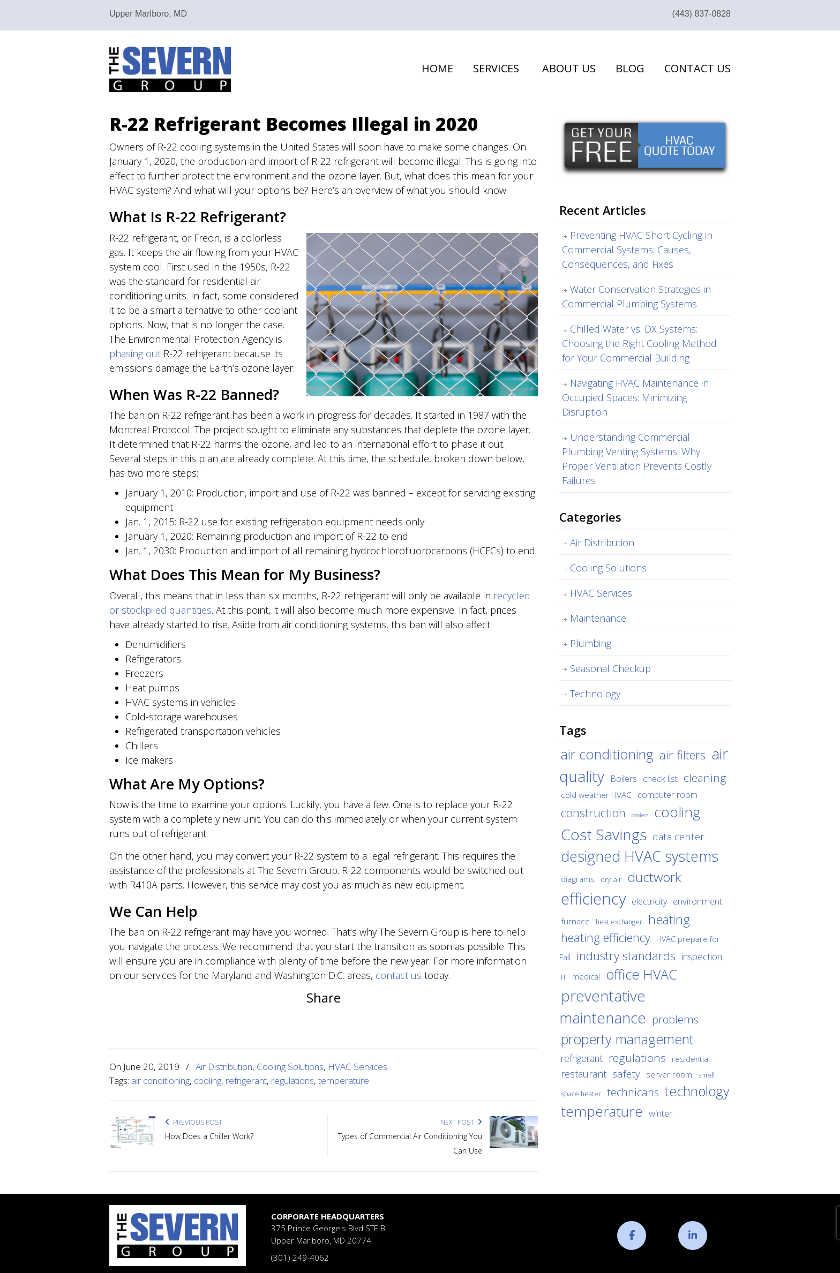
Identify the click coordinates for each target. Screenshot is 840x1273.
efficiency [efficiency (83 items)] (593, 898)
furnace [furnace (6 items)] (575, 921)
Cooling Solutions (290, 1066)
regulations (292, 1080)
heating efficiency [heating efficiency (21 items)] (605, 937)
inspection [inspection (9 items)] (701, 956)
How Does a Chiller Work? (209, 1136)
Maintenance (598, 618)
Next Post (461, 1122)
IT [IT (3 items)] (563, 977)
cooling (207, 1080)
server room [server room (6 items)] (669, 1074)
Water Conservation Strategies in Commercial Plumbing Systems (636, 296)
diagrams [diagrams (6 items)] (578, 879)
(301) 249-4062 (300, 1257)
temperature (343, 1080)
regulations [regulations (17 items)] (637, 1057)
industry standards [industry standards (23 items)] (626, 955)
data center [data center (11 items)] (678, 836)
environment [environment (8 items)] (697, 901)
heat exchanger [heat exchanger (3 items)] (619, 921)
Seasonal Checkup (610, 668)
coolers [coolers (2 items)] (640, 815)
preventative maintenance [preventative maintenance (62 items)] (602, 1006)
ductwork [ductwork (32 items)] (654, 877)
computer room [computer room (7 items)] (668, 795)
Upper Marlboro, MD (148, 13)
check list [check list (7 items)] (660, 779)
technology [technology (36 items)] (697, 1091)
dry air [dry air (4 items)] (611, 879)
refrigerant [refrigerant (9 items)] (582, 1058)
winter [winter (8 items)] (660, 1113)
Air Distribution (224, 1066)
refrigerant (246, 1080)
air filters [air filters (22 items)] (682, 755)
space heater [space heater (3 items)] (581, 1093)
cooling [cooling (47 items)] (677, 812)
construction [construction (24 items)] (593, 812)
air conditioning (160, 1080)
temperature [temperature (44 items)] (602, 1111)
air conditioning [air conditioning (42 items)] (607, 754)
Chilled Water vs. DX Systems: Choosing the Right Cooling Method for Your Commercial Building (639, 343)
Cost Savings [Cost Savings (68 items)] (604, 834)
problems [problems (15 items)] (675, 1019)
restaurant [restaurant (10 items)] (583, 1073)
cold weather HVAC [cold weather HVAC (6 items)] (596, 795)
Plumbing (590, 643)
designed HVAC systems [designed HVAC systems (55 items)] (639, 856)
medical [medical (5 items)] (586, 976)
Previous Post (193, 1122)
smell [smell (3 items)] (706, 1075)
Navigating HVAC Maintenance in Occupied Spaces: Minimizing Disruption (635, 397)
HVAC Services (357, 1066)
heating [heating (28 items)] (669, 919)
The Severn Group (170, 69)
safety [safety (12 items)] (626, 1074)
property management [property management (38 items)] (627, 1039)
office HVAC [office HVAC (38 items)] (641, 974)
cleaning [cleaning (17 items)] (705, 777)
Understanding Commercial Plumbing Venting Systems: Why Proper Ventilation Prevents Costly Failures (636, 459)
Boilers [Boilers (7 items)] (623, 779)
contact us (399, 975)
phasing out (135, 353)
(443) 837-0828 (701, 13)
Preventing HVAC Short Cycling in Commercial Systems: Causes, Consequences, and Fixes (637, 249)
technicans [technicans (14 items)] (633, 1092)
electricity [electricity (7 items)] (649, 901)
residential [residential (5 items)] (691, 1058)
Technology (595, 693)
